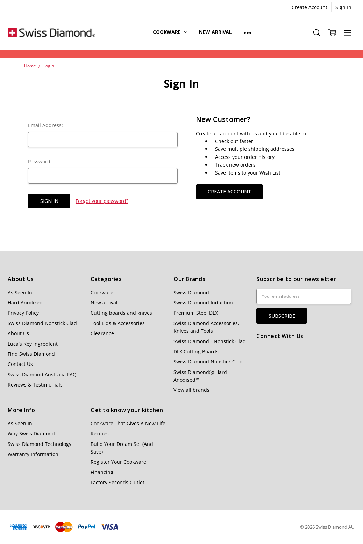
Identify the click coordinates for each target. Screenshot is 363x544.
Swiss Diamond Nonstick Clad (42, 323)
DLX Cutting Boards (196, 351)
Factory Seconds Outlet (117, 482)
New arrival (215, 32)
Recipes (100, 433)
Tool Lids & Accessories (118, 323)
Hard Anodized (25, 302)
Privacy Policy (23, 312)
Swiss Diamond (191, 292)
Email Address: (45, 125)
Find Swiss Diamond (31, 354)
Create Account (309, 7)
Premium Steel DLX (195, 312)
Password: (40, 161)
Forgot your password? (102, 201)
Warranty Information (33, 454)
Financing (102, 472)
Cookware (170, 32)
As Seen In (20, 292)
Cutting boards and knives (121, 312)
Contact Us (20, 364)
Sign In (343, 7)
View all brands (191, 390)
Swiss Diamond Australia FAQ (42, 374)
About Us (18, 333)
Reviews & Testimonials (35, 384)
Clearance (102, 333)
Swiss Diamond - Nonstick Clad (209, 341)
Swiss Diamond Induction (203, 302)
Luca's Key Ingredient (33, 343)
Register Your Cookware (118, 461)
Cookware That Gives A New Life (128, 423)
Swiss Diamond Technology (39, 444)
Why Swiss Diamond (31, 433)
